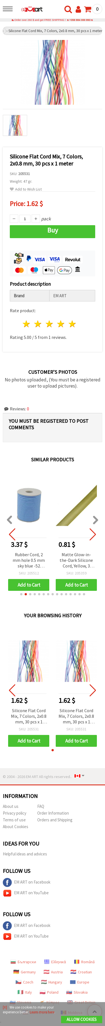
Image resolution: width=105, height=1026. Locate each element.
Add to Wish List (26, 189)
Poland (49, 992)
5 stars (72, 324)
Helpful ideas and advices (25, 854)
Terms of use (14, 819)
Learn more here (42, 1012)
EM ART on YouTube (26, 893)
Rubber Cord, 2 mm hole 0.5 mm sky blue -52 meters (29, 560)
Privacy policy (14, 813)
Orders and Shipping (55, 819)
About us (10, 806)
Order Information (53, 813)
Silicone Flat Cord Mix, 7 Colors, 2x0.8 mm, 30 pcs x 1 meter (28, 716)
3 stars (49, 324)
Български (23, 962)
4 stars (61, 324)
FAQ (40, 806)
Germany (24, 971)
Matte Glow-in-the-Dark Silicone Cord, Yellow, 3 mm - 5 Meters (76, 560)
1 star (26, 324)
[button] (21, 594)
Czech (24, 982)
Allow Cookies (82, 1019)
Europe (79, 982)
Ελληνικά (55, 962)
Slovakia (77, 992)
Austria (53, 971)
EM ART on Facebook (26, 882)
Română (84, 962)
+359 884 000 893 (79, 20)
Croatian (81, 971)
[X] (5, 1007)
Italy (25, 992)
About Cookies (15, 826)
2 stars (38, 324)
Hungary (51, 982)
